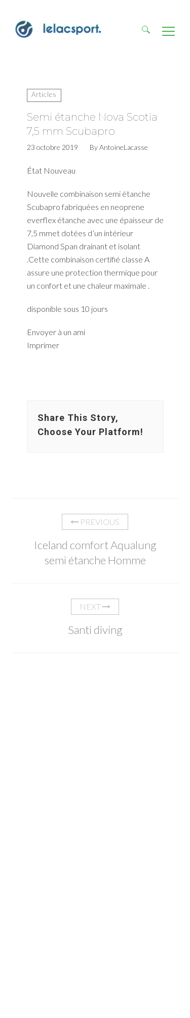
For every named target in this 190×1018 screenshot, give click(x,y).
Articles (44, 94)
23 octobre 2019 (52, 147)
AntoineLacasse (123, 147)
